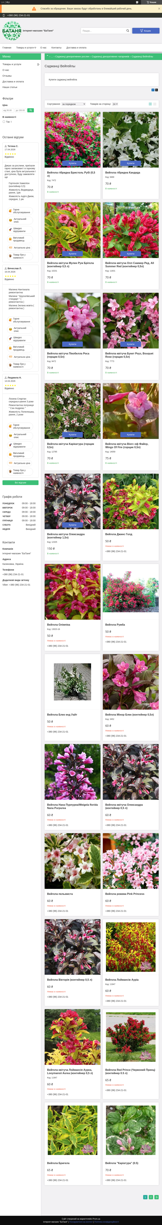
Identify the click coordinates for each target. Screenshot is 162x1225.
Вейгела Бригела (58, 1163)
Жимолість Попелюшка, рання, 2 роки (21, 413)
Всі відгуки (20, 482)
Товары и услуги (25, 47)
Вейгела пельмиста (60, 894)
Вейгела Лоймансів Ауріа (122, 979)
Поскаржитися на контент (81, 1222)
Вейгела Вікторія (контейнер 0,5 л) (69, 979)
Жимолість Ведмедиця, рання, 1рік (21, 191)
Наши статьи (9, 87)
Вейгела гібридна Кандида (122, 172)
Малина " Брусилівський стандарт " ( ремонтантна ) (22, 299)
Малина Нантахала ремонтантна (19, 291)
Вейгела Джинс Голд (118, 534)
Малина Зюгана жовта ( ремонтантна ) (21, 307)
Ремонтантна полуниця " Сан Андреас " (21, 406)
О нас (43, 47)
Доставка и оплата (76, 47)
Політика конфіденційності (106, 1222)
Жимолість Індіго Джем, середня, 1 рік (21, 198)
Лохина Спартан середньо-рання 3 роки (21, 400)
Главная (6, 47)
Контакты (56, 47)
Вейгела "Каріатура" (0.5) (121, 1163)
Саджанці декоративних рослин (72, 56)
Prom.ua (96, 1219)
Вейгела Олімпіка (58, 624)
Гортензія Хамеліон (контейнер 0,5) (19, 184)
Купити (72, 163)
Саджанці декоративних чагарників (110, 56)
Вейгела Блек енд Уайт (62, 714)
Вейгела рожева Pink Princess (124, 894)
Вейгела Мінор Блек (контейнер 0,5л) (129, 714)
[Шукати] (128, 31)
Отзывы (7, 75)
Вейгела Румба (115, 624)
